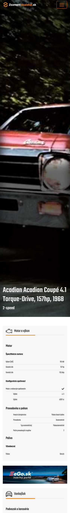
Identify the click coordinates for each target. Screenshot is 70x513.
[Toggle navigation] (62, 4)
